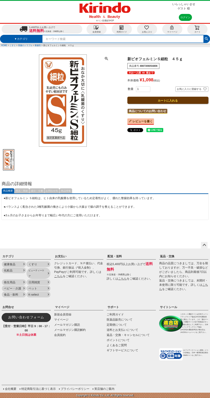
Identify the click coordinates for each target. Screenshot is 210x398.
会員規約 (60, 335)
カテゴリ (8, 256)
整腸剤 (38, 45)
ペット (33, 288)
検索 (206, 38)
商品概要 (8, 190)
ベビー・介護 (12, 288)
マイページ (172, 29)
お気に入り (147, 29)
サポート (113, 307)
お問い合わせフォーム (26, 317)
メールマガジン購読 (67, 324)
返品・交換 (167, 256)
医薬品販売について (119, 319)
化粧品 (8, 270)
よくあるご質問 (117, 345)
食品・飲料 (11, 294)
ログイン (185, 17)
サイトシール (168, 307)
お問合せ (8, 307)
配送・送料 (114, 256)
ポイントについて (118, 340)
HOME (4, 45)
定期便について (117, 324)
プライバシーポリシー (75, 388)
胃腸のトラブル (25, 45)
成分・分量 (37, 190)
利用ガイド (122, 29)
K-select (34, 294)
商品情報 (66, 190)
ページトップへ (204, 245)
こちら (58, 276)
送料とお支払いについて (122, 329)
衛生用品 (9, 282)
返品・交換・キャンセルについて (128, 335)
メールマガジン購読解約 (70, 329)
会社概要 (10, 388)
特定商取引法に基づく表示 (38, 388)
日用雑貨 (34, 282)
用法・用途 (22, 190)
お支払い (60, 256)
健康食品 (9, 264)
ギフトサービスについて (122, 350)
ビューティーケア (36, 273)
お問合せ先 (52, 190)
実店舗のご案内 (104, 388)
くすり (12, 45)
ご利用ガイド (115, 314)
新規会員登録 (62, 314)
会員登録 (96, 29)
